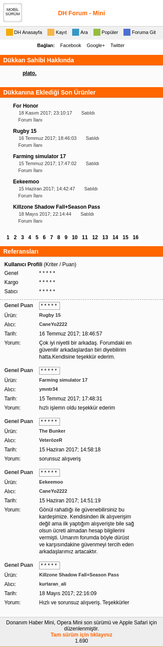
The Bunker (52, 431)
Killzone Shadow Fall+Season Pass (56, 207)
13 (105, 237)
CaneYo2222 (53, 324)
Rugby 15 (25, 131)
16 (135, 237)
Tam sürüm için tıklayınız (82, 635)
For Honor (25, 106)
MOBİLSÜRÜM (13, 11)
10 (74, 237)
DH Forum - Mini (81, 13)
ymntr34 (48, 389)
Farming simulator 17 (39, 156)
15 (125, 237)
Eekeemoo (26, 182)
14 (115, 237)
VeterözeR (50, 440)
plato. (30, 73)
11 (85, 237)
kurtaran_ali (52, 583)
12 (95, 237)
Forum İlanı (30, 119)
